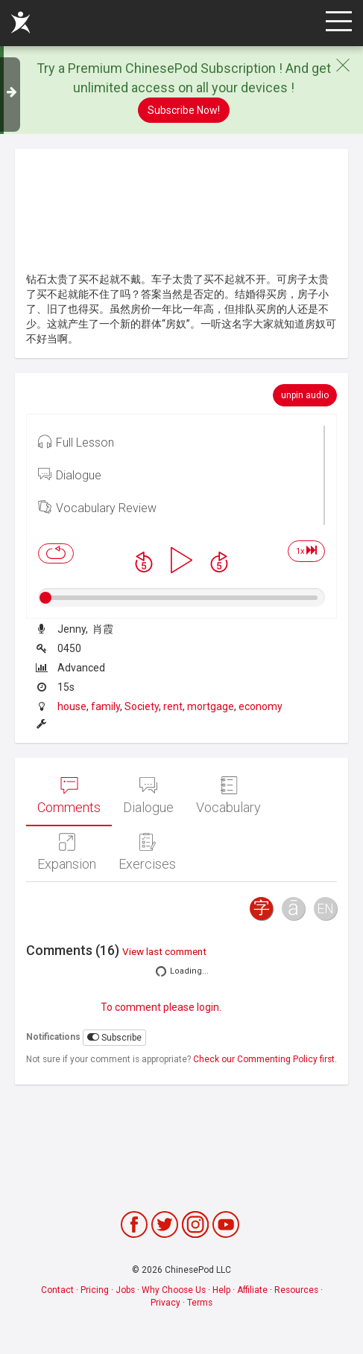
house (71, 706)
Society (141, 706)
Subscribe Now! (184, 110)
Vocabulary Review (97, 507)
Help (221, 1290)
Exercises (147, 852)
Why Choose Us (174, 1290)
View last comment (164, 951)
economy (260, 706)
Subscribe (114, 1037)
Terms (199, 1302)
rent (173, 706)
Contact (57, 1290)
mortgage (210, 706)
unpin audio (305, 395)
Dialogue (69, 474)
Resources (296, 1290)
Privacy (165, 1302)
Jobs (125, 1290)
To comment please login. (161, 1007)
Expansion (66, 852)
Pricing (95, 1290)
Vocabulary (228, 795)
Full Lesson (76, 441)
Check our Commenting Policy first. (265, 1059)
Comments (69, 795)
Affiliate (252, 1290)
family (105, 706)
